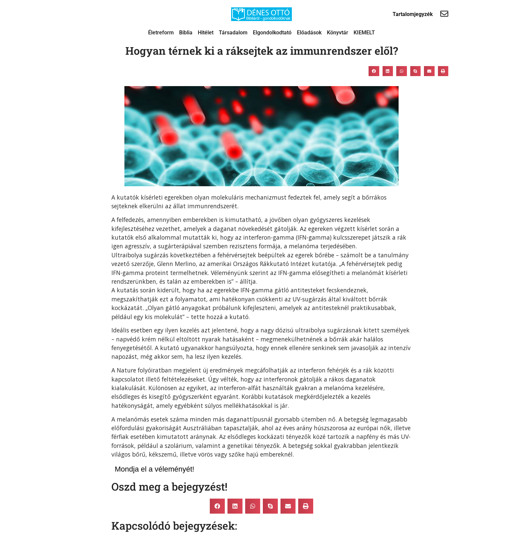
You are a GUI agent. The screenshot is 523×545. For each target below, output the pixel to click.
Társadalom (233, 32)
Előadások (309, 32)
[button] (374, 71)
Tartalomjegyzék (413, 14)
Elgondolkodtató (272, 32)
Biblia (185, 32)
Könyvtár (337, 32)
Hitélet (205, 32)
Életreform (161, 32)
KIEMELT (364, 32)
